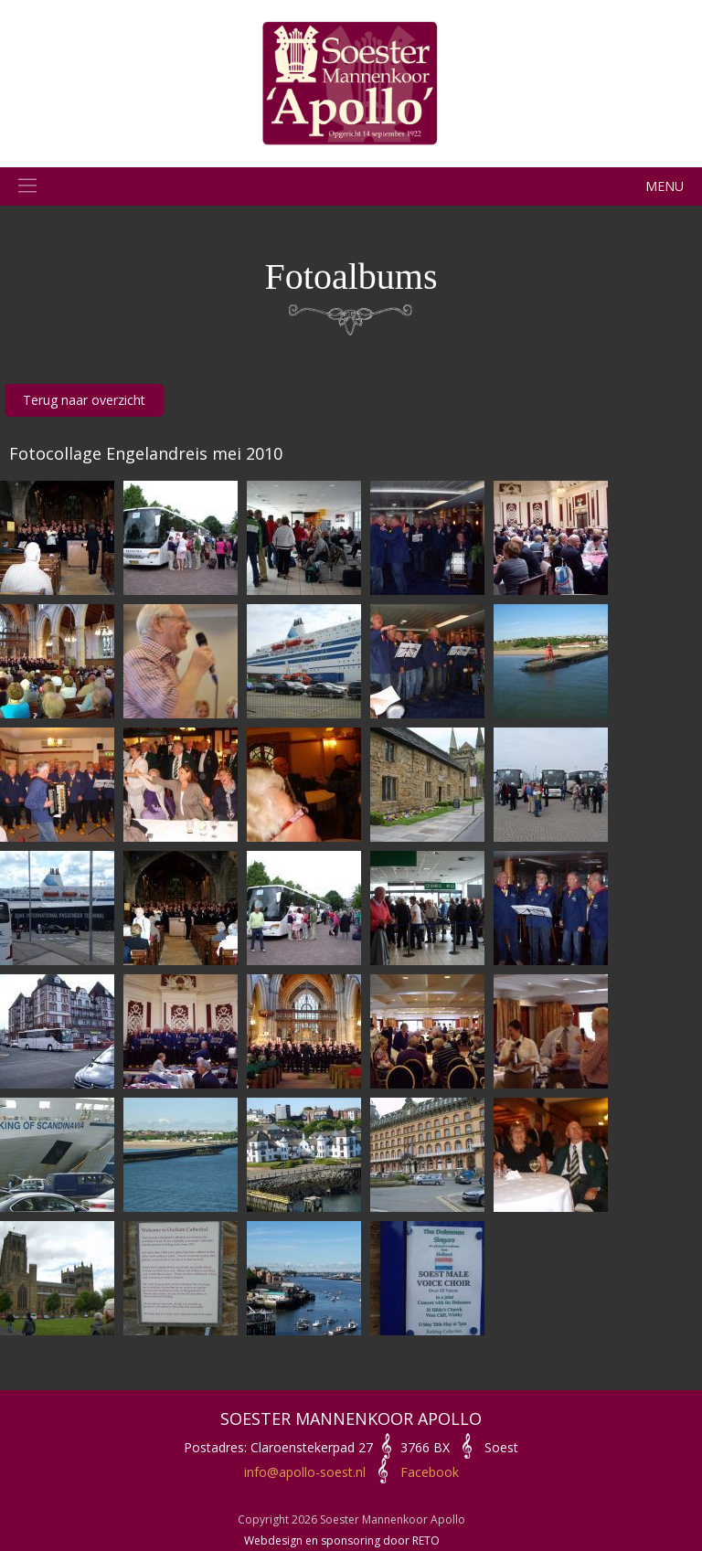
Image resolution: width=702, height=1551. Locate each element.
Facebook (429, 1472)
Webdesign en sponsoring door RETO (342, 1540)
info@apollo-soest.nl (305, 1472)
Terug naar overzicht (84, 400)
